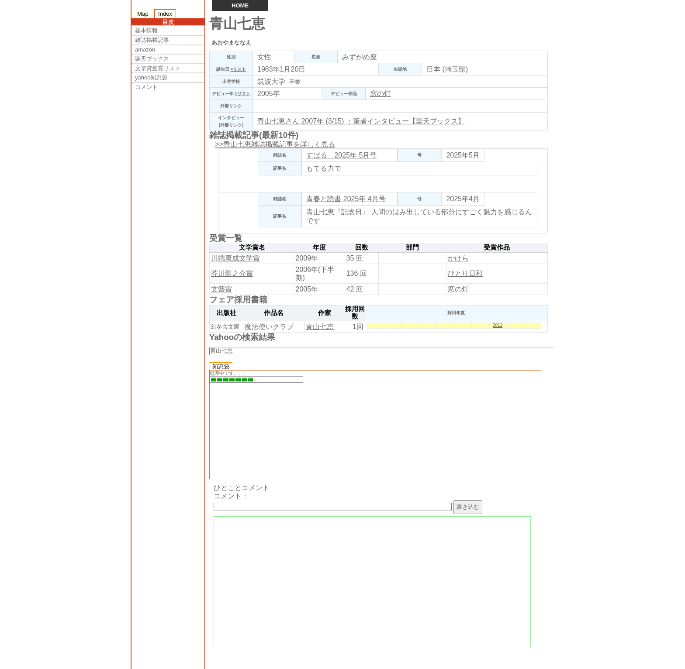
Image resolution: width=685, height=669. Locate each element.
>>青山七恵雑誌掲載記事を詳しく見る (275, 144)
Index (165, 13)
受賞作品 (497, 247)
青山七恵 (320, 326)
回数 (361, 247)
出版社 (226, 312)
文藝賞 (221, 289)
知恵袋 (220, 366)
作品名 (274, 312)
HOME (240, 5)
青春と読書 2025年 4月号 (345, 198)
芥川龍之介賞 (232, 273)
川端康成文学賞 (235, 258)
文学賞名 (252, 247)
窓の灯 (380, 93)
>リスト (238, 69)
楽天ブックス (152, 58)
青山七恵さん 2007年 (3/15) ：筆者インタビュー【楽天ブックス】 (361, 121)
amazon (145, 49)
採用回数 (355, 312)
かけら (458, 258)
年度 (319, 247)
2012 (497, 325)
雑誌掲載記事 (152, 40)
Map (142, 13)
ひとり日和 (465, 273)
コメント (146, 87)
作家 (324, 312)
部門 (412, 247)
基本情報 (146, 30)
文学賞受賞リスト (157, 68)
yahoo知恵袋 (151, 77)
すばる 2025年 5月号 (341, 155)
